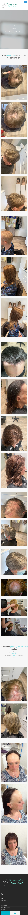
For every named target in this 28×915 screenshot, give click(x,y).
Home (2, 898)
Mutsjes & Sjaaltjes (5, 907)
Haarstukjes (4, 905)
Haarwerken (4, 900)
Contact (3, 909)
